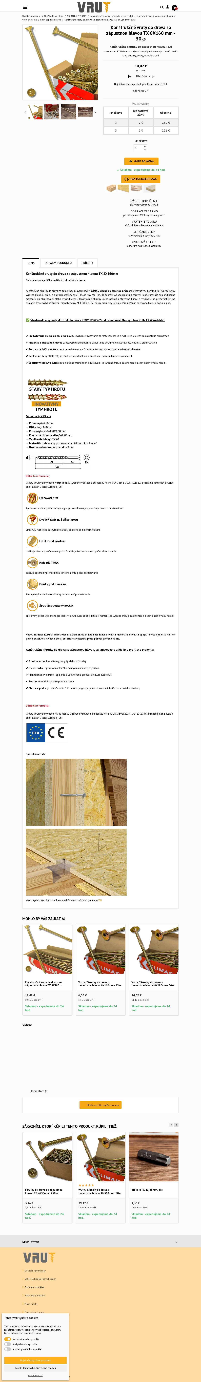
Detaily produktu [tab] (58, 263)
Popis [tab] (31, 263)
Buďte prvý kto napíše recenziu (100, 1105)
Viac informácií (35, 1375)
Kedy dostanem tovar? (141, 179)
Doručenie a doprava (34, 1312)
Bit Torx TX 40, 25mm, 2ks (147, 1189)
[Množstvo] (138, 148)
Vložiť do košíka (141, 161)
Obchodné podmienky (35, 1270)
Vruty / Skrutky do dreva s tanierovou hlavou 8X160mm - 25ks (99, 983)
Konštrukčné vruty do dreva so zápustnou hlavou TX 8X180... (43, 983)
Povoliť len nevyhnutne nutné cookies (35, 1368)
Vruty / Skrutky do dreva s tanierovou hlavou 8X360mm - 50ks (99, 1191)
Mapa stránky (30, 1304)
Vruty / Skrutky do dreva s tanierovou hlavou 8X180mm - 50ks (152, 983)
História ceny (145, 76)
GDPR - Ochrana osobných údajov (40, 1279)
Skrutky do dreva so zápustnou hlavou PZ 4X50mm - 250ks (44, 1191)
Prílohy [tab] (87, 263)
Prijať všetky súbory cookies (35, 1360)
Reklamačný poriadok (34, 1295)
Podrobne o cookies (34, 1287)
